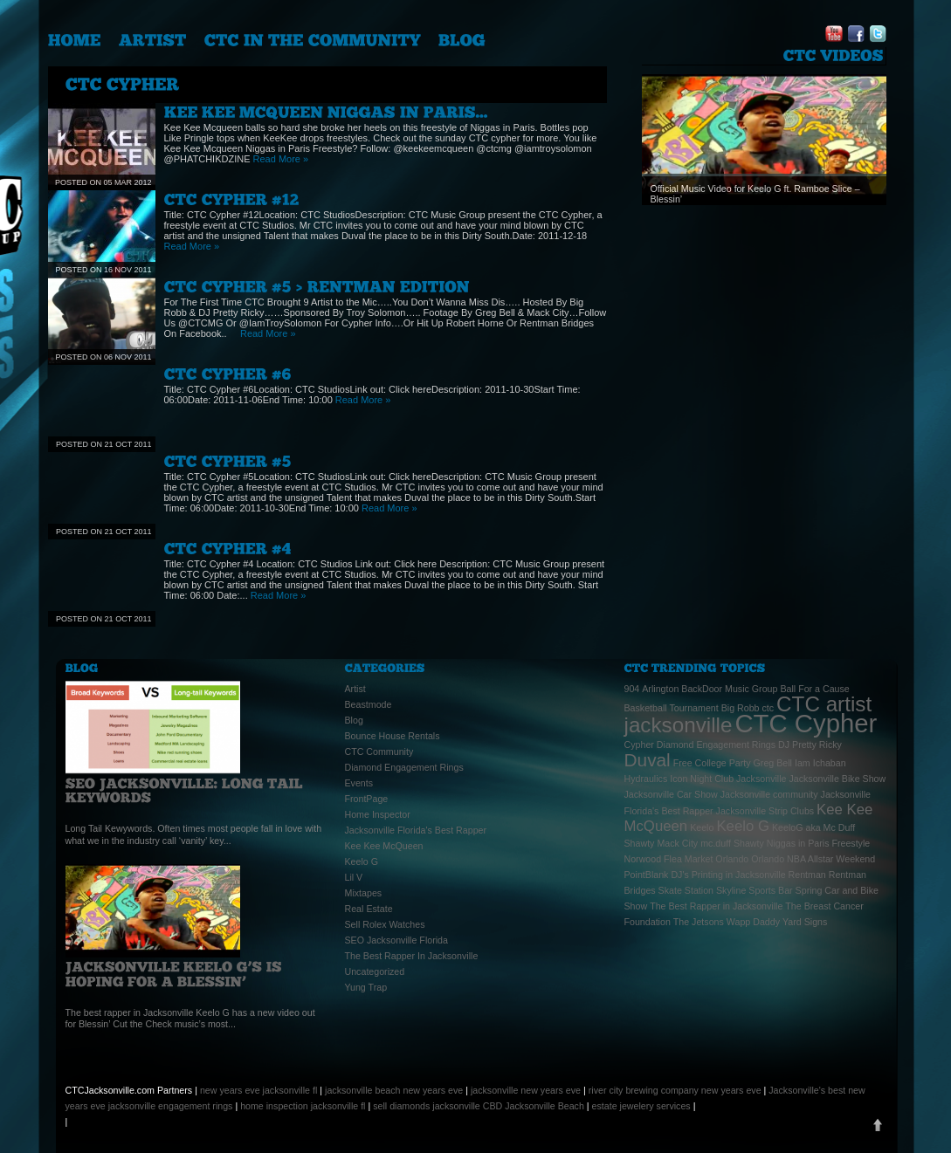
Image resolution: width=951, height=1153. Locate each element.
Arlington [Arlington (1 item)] (660, 688)
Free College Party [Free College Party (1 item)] (712, 763)
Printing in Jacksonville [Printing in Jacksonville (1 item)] (739, 874)
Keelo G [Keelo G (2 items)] (742, 826)
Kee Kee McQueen (384, 846)
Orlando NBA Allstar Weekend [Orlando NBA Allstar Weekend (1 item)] (813, 859)
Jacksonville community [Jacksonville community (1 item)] (769, 794)
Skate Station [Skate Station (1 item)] (685, 890)
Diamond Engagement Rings (404, 767)
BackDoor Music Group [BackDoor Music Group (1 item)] (729, 688)
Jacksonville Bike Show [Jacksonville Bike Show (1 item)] (837, 778)
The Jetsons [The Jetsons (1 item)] (698, 921)
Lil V (354, 877)
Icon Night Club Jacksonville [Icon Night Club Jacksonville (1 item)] (728, 778)
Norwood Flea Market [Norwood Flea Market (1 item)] (668, 859)
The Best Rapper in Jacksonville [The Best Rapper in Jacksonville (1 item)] (716, 906)
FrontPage (367, 798)
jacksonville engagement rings (170, 1106)
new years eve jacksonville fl (258, 1090)
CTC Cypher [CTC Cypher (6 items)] (805, 723)
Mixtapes (363, 893)
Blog (354, 720)
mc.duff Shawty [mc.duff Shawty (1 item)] (732, 843)
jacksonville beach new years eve (394, 1090)
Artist (355, 688)
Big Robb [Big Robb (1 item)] (740, 708)
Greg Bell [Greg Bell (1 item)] (773, 763)
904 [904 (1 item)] (632, 688)
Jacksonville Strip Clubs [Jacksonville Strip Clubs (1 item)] (765, 811)
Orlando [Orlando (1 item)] (731, 859)
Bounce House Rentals (392, 736)
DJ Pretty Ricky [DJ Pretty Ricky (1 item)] (810, 744)
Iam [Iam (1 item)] (802, 763)
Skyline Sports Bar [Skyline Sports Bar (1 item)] (754, 890)
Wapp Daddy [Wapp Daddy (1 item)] (753, 921)
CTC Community (379, 751)
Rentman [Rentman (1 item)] (807, 874)
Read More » (281, 159)
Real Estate (369, 908)
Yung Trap (366, 987)
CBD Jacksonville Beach (533, 1106)
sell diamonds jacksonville (426, 1106)
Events (359, 783)
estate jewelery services (641, 1106)
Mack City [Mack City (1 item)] (677, 843)
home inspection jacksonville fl (302, 1106)
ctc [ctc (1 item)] (768, 708)
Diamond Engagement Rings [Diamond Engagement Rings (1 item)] (716, 744)
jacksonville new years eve (526, 1090)
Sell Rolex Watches (385, 924)
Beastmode (368, 704)
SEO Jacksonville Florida (396, 940)
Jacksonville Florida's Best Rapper (416, 830)
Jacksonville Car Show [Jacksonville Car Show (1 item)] (671, 794)
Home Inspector (377, 814)
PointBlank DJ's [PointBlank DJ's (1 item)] (656, 874)
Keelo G (362, 861)
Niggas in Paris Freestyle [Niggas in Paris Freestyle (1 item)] (818, 843)
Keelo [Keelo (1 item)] (701, 827)
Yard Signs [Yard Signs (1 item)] (804, 921)
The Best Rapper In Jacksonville (412, 956)
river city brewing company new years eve (675, 1090)
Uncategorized (375, 971)
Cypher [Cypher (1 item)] (639, 744)
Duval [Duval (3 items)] (647, 760)
